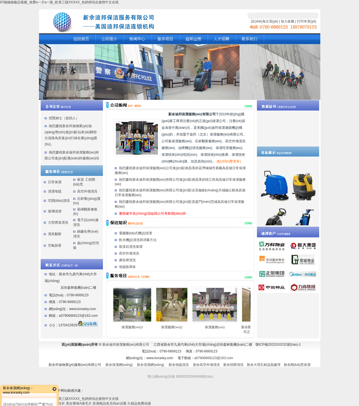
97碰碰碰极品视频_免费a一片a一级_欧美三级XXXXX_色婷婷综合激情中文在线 (59, 2)
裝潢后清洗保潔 (130, 247)
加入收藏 (287, 21)
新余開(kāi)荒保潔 (297, 365)
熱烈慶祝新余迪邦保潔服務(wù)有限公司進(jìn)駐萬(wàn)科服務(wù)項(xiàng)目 (72, 158)
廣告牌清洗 (127, 260)
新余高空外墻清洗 (206, 365)
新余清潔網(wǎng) (150, 365)
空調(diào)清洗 (59, 201)
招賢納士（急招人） (64, 118)
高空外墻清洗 (87, 191)
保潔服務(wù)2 (172, 327)
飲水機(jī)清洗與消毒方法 (138, 240)
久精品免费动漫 (139, 403)
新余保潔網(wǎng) (119, 365)
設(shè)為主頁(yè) (264, 21)
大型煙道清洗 (58, 222)
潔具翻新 (54, 234)
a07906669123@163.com (213, 358)
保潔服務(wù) (215, 327)
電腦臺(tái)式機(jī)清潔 (135, 233)
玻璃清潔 (54, 211)
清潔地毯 (54, 191)
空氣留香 (54, 245)
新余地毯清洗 (179, 365)
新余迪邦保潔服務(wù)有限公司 (125, 345)
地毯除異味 (127, 267)
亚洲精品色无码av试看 (109, 403)
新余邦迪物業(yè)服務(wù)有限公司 (75, 365)
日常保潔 (54, 182)
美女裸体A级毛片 (79, 403)
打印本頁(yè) (306, 21)
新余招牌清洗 (233, 365)
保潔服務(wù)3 (132, 327)
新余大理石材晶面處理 (263, 365)
